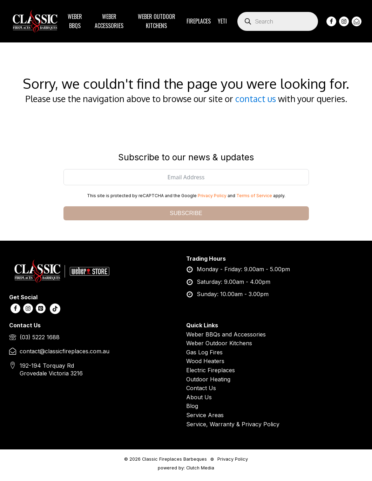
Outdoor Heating (208, 379)
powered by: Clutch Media (186, 467)
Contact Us (201, 388)
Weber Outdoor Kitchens (219, 343)
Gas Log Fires (204, 352)
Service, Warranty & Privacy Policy (232, 424)
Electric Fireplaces (210, 370)
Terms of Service (254, 195)
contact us (255, 98)
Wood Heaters (205, 361)
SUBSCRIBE (186, 213)
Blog (192, 405)
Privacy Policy (212, 195)
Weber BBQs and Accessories (226, 334)
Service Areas (205, 415)
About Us (199, 397)
